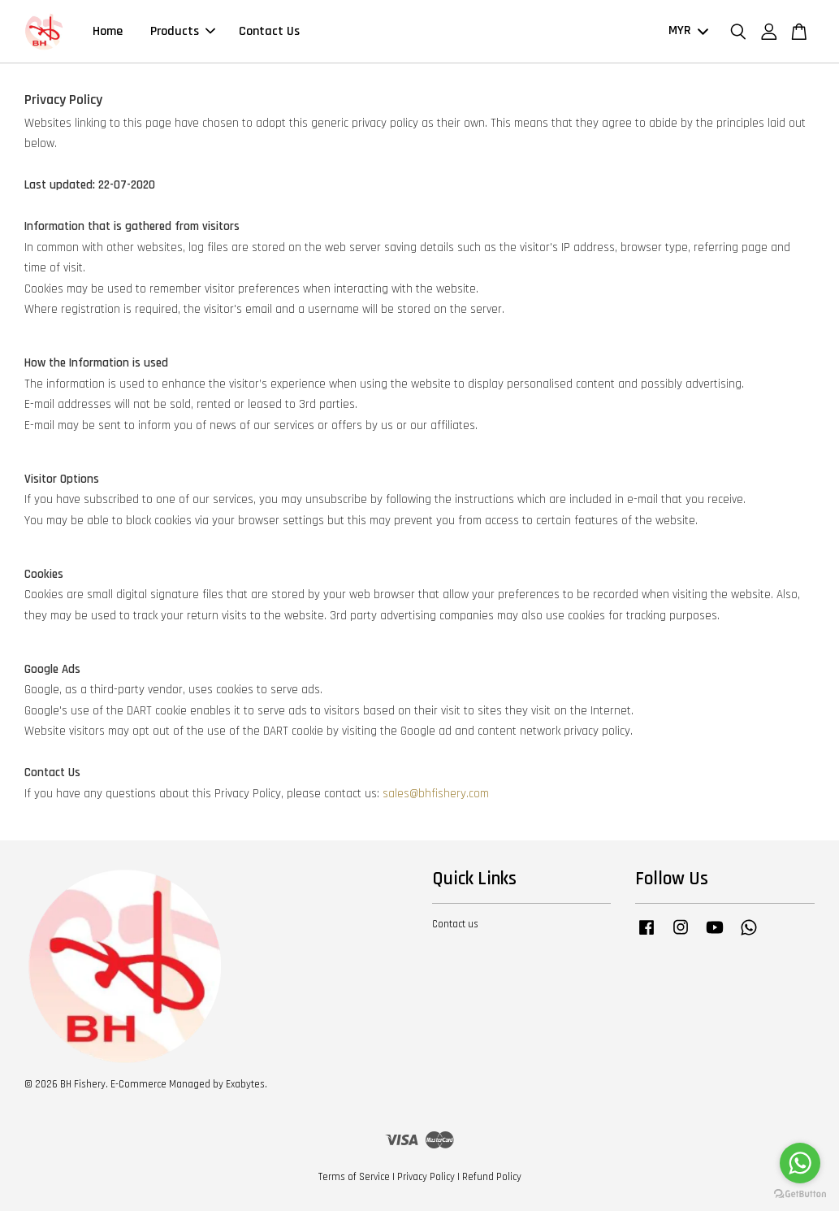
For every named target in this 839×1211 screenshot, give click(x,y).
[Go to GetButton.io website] (800, 1194)
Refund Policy (491, 1176)
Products (182, 31)
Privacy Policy (426, 1176)
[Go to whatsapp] (800, 1163)
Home (108, 31)
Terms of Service (354, 1176)
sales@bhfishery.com (436, 793)
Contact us (455, 924)
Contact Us (269, 31)
